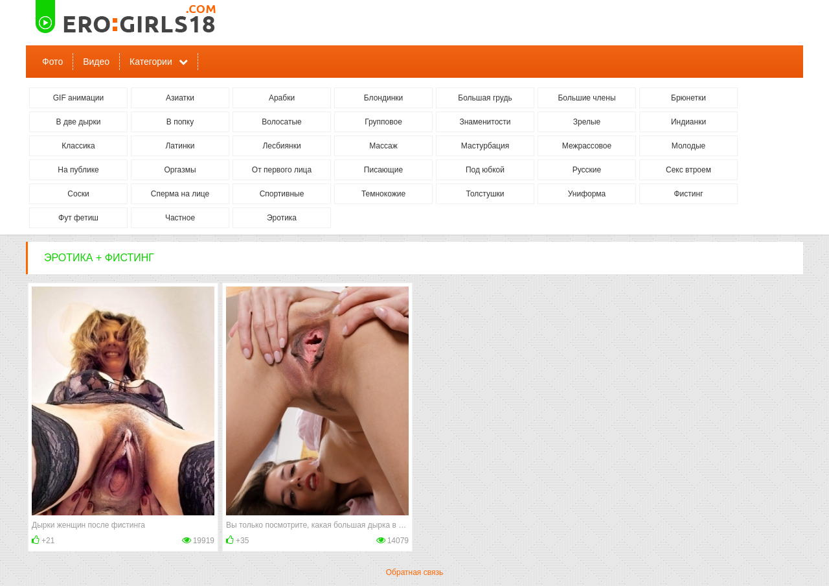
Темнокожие (383, 193)
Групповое (383, 121)
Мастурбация (485, 145)
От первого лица (282, 169)
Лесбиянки (281, 145)
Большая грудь (485, 97)
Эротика (282, 217)
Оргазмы (180, 169)
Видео (96, 61)
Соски (78, 193)
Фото (52, 61)
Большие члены (586, 97)
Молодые (688, 145)
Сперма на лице (180, 193)
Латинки (179, 145)
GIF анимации (78, 97)
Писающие (383, 169)
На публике (78, 169)
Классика (78, 145)
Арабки (282, 97)
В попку (180, 121)
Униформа (587, 193)
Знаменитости (484, 121)
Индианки (688, 121)
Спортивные (282, 193)
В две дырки (78, 121)
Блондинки (383, 97)
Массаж (383, 145)
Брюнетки (688, 97)
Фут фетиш (78, 217)
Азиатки (180, 97)
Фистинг (688, 193)
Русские (587, 169)
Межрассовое (586, 145)
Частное (180, 217)
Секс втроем (688, 169)
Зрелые (587, 121)
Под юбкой (485, 169)
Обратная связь (414, 572)
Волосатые (281, 121)
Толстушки (485, 193)
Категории (151, 61)
